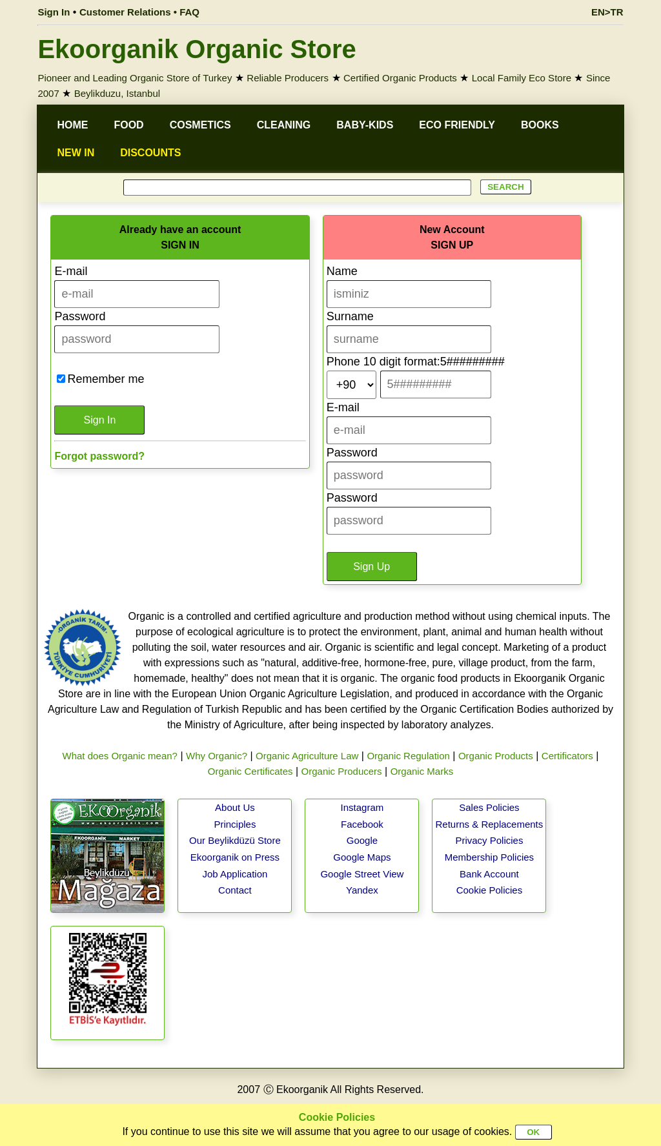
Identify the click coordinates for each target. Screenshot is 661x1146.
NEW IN (75, 152)
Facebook (362, 824)
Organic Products (495, 755)
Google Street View (361, 873)
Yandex (362, 890)
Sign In (53, 11)
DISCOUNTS (150, 152)
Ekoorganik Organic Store (196, 49)
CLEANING (284, 124)
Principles (235, 824)
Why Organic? (216, 755)
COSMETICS (200, 124)
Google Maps (362, 857)
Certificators (567, 755)
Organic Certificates (250, 771)
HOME (72, 124)
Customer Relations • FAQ (139, 11)
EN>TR (607, 11)
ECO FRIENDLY (457, 124)
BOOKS (540, 124)
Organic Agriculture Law (307, 755)
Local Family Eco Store (521, 77)
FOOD (128, 124)
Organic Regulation (408, 755)
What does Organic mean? (120, 755)
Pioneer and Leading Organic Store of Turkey (134, 77)
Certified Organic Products (400, 77)
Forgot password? (99, 456)
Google (362, 840)
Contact (235, 890)
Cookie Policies (489, 890)
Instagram (362, 807)
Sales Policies (489, 807)
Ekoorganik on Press (235, 857)
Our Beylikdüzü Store (235, 840)
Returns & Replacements (490, 824)
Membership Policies (489, 857)
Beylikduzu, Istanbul (117, 93)
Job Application (234, 873)
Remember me (105, 379)
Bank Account (489, 873)
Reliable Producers (288, 77)
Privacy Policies (489, 840)
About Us (235, 807)
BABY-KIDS (364, 124)
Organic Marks (422, 771)
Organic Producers (341, 771)
